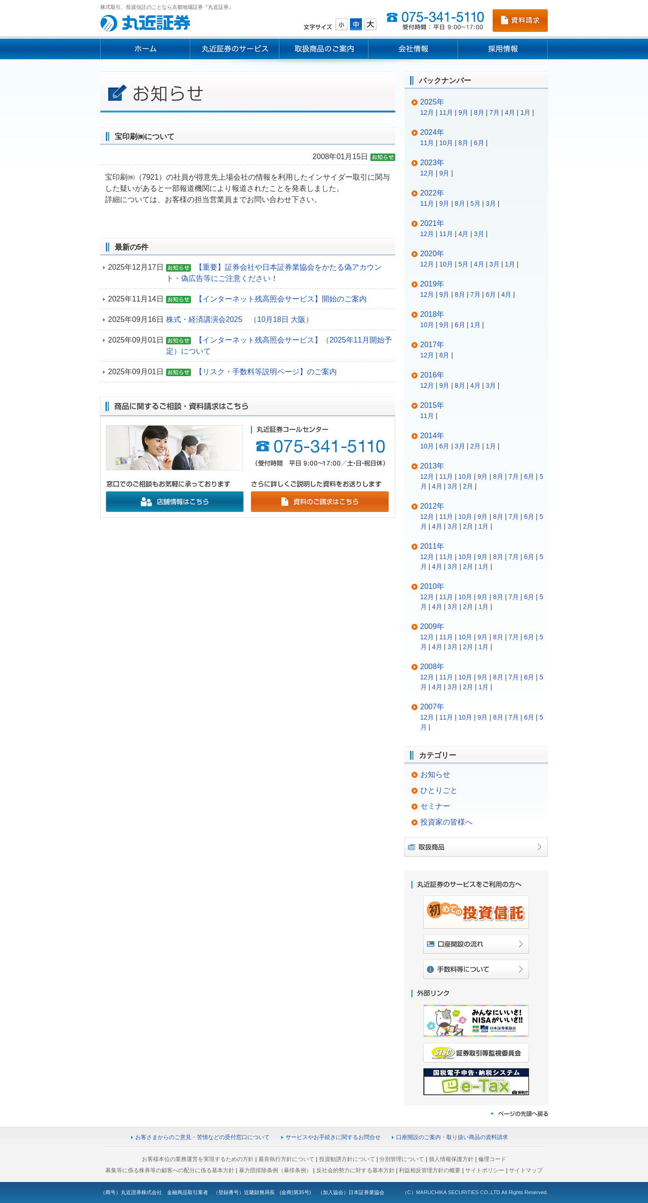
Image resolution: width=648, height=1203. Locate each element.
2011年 (432, 546)
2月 (475, 446)
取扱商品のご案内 (324, 49)
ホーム (145, 49)
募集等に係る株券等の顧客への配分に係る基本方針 (169, 1170)
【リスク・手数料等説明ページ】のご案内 (266, 372)
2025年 (432, 102)
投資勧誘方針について (347, 1159)
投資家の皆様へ (446, 822)
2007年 (432, 707)
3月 (491, 203)
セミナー (435, 806)
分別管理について (401, 1159)
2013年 (432, 466)
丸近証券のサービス (234, 49)
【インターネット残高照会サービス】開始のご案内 (281, 299)
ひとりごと (439, 790)
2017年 (432, 345)
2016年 (432, 375)
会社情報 (413, 49)
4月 (510, 112)
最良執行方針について (286, 1159)
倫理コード (492, 1159)
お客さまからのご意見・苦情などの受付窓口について (202, 1137)
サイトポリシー (484, 1170)
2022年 (432, 193)
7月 (494, 112)
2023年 (432, 163)
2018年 (432, 314)
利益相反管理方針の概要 (429, 1170)
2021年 (432, 223)
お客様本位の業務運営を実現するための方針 (198, 1159)
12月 (427, 112)
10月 (446, 143)
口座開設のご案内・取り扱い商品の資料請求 (452, 1137)
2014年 (432, 436)
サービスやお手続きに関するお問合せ (333, 1137)
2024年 (432, 132)
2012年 (432, 506)
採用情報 (503, 49)
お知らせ (435, 774)
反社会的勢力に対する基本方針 (355, 1170)
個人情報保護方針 (451, 1159)
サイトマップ (526, 1170)
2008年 (432, 667)
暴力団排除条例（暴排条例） (275, 1170)
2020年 (432, 254)
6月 (479, 143)
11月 (446, 112)
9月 (464, 112)
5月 (475, 203)
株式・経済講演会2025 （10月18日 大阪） (240, 319)
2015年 (432, 405)
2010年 (432, 586)
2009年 (432, 626)
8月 (479, 112)
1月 (525, 112)
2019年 (432, 284)
